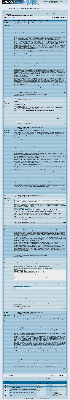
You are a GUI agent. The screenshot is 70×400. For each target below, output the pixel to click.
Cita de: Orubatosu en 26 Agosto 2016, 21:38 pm (22, 286)
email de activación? (55, 2)
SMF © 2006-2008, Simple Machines (43, 398)
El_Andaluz (39, 395)
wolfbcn (38, 390)
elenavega (56, 395)
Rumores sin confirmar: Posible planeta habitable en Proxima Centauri (20, 15)
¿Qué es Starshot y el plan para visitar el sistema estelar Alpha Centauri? (22, 392)
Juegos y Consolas (12, 385)
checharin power (40, 387)
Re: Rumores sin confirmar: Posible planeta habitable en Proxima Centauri (30, 22)
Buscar (33, 4)
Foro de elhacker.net (8, 11)
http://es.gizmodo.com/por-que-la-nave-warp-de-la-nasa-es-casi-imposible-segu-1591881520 (29, 55)
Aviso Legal (25, 398)
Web (26, 4)
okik (5, 195)
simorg (55, 390)
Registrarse (41, 4)
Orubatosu (6, 22)
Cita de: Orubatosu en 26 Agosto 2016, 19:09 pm (22, 198)
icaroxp (55, 385)
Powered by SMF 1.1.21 (31, 398)
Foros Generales (9, 13)
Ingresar (57, 1)
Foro (23, 4)
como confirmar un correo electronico (16, 387)
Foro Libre (9, 14)
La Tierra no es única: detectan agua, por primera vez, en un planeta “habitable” (23, 394)
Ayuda (30, 4)
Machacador (39, 392)
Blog (28, 4)
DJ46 (38, 385)
